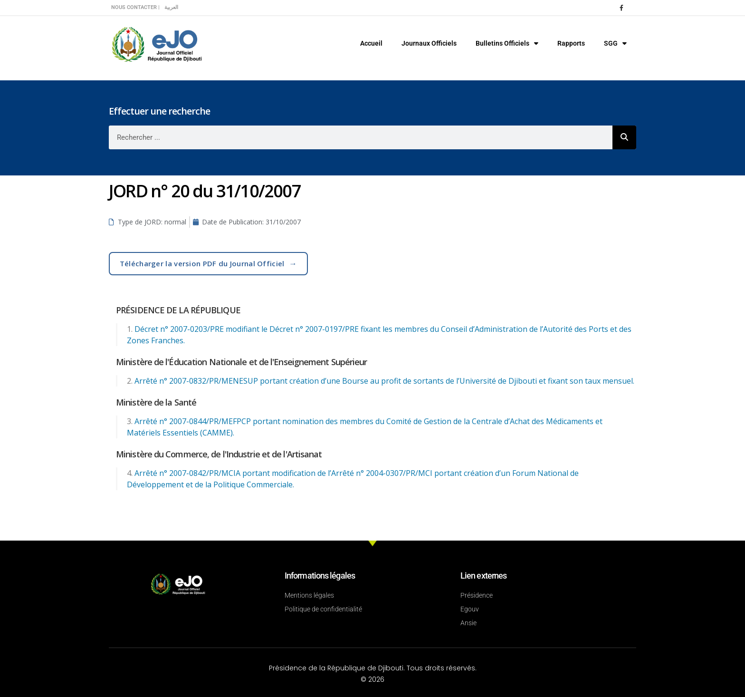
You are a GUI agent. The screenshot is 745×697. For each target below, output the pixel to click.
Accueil (371, 43)
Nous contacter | (135, 7)
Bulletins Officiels (507, 43)
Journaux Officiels (429, 43)
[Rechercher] (624, 137)
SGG (615, 43)
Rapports (571, 43)
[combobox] (360, 137)
